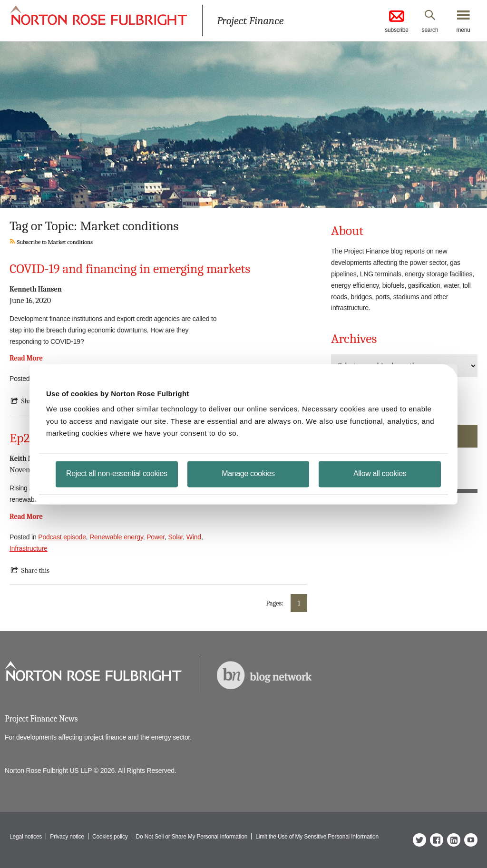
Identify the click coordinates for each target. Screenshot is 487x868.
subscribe (397, 21)
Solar (175, 537)
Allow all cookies (379, 473)
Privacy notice (67, 836)
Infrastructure (29, 548)
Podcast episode (62, 537)
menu (463, 30)
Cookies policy (110, 836)
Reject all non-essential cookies (116, 473)
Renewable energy (116, 537)
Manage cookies (248, 473)
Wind (193, 537)
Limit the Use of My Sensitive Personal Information (317, 836)
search (430, 30)
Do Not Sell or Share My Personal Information (192, 836)
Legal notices (26, 836)
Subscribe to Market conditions (51, 241)
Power (155, 537)
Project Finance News (41, 719)
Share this (35, 570)
